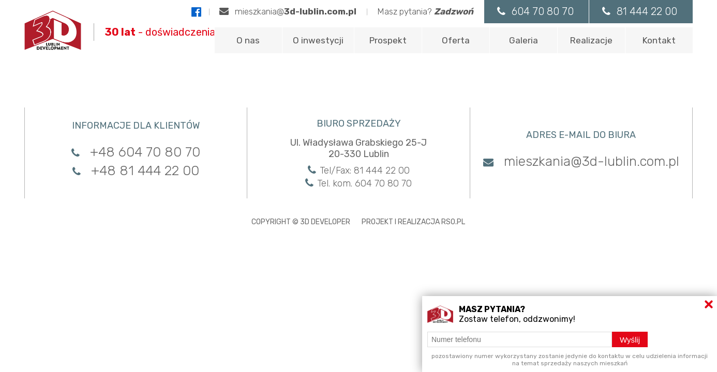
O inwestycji (318, 40)
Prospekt (388, 40)
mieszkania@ (287, 11)
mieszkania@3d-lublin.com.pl (581, 161)
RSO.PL (453, 222)
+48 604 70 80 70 (135, 152)
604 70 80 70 (535, 11)
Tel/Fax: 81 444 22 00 (359, 170)
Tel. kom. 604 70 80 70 (358, 183)
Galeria (523, 40)
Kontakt (659, 40)
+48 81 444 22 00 (135, 171)
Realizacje (591, 40)
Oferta (456, 40)
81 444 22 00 (639, 11)
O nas (248, 40)
